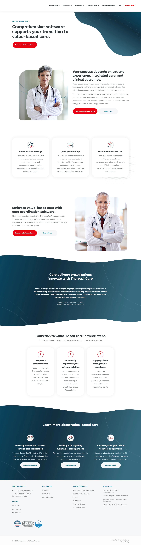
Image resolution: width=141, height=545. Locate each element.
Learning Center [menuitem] (48, 496)
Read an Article (70, 464)
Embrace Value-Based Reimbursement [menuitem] (110, 490)
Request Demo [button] (129, 5)
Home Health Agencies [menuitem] (81, 492)
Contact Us (114, 539)
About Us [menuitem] (45, 489)
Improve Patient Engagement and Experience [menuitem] (114, 499)
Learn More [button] (108, 110)
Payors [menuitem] (75, 496)
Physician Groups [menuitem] (79, 503)
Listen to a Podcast (30, 464)
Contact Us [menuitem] (46, 492)
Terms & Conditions (123, 539)
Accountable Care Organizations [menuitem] (84, 489)
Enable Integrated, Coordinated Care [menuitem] (116, 494)
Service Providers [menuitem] (79, 506)
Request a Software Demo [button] (24, 43)
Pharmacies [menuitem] (77, 499)
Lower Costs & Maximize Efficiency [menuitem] (115, 503)
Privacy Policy (125, 540)
